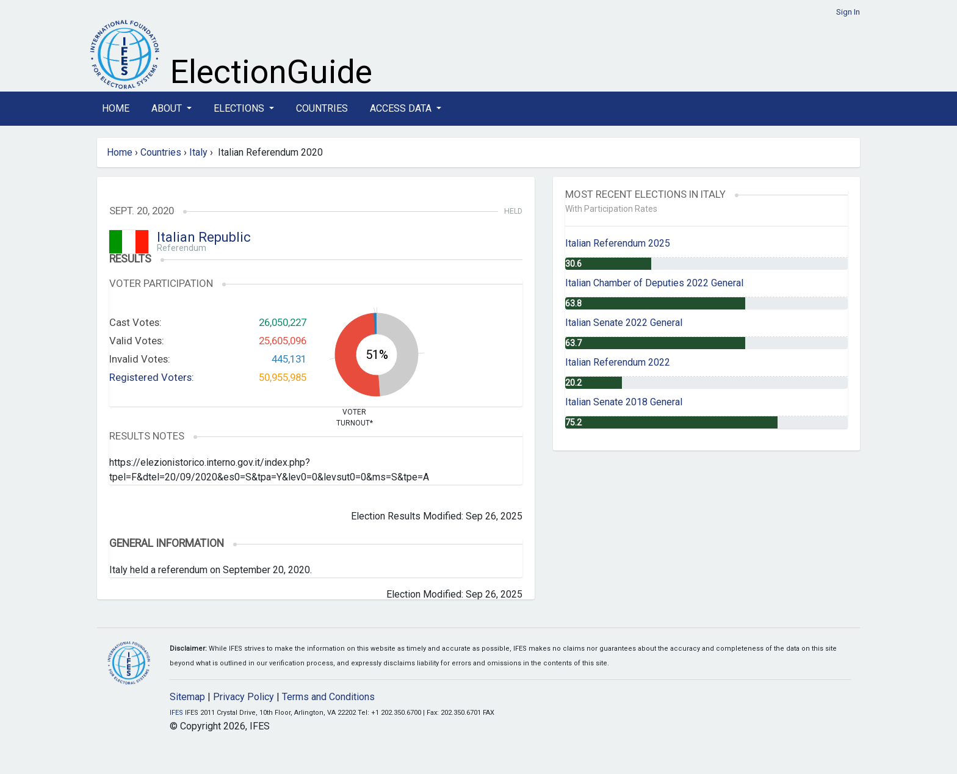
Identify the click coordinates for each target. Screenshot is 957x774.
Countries (322, 108)
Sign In (848, 11)
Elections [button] (240, 108)
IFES (176, 713)
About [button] (167, 108)
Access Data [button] (402, 108)
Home (115, 108)
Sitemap (187, 697)
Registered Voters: (151, 377)
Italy (198, 152)
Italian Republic (204, 237)
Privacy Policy (243, 697)
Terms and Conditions (328, 697)
